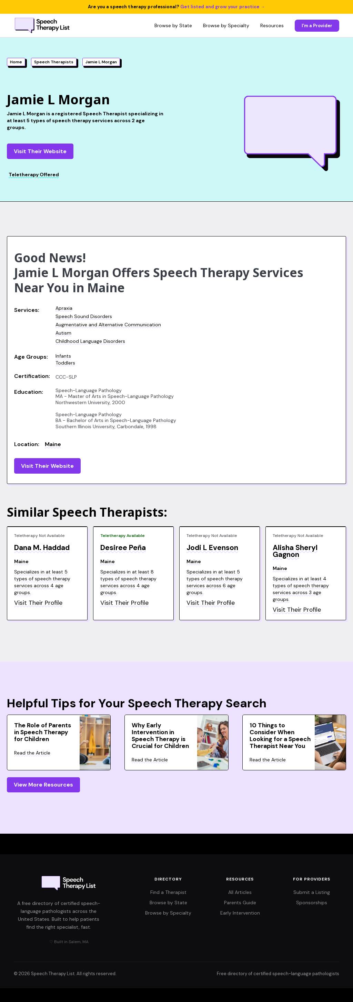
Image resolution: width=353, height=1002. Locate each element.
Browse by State (173, 25)
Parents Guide (240, 902)
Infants (63, 356)
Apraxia (64, 308)
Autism (63, 333)
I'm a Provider (317, 26)
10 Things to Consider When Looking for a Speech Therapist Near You (280, 735)
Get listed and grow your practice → (222, 7)
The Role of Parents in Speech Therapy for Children (42, 732)
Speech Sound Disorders (84, 316)
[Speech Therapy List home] (42, 25)
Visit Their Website (40, 151)
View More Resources (43, 784)
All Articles (240, 892)
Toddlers (65, 363)
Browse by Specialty (226, 25)
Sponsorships (311, 902)
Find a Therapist (168, 892)
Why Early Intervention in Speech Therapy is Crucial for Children (160, 735)
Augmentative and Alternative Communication (108, 324)
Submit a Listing (311, 892)
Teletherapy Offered (34, 174)
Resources (272, 25)
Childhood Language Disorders (90, 341)
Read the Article (32, 753)
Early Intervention (240, 913)
